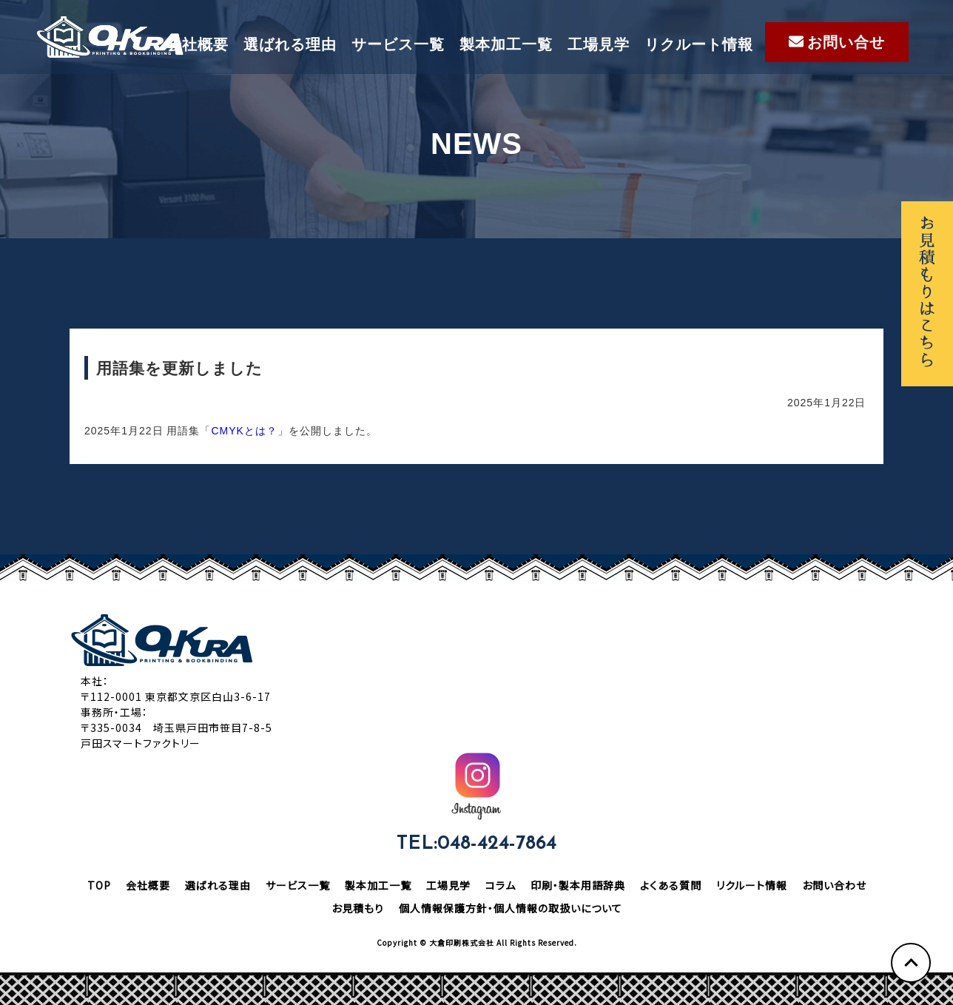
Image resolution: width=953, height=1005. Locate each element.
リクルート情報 (698, 44)
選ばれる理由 (290, 44)
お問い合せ (837, 42)
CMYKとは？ (244, 431)
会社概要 (197, 44)
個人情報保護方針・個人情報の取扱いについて (510, 908)
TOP (99, 885)
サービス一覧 (398, 44)
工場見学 (599, 44)
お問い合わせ (834, 885)
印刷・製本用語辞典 (578, 885)
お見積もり (357, 908)
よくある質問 (670, 885)
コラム (500, 885)
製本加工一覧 (506, 44)
